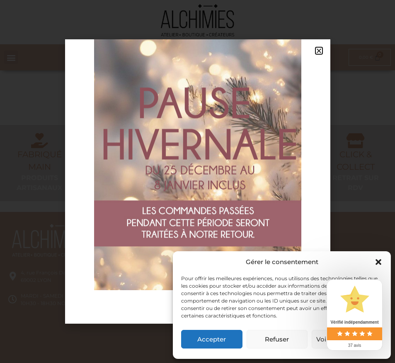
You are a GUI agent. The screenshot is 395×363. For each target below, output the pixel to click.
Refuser (277, 339)
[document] (197, 181)
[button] (378, 262)
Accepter (211, 339)
